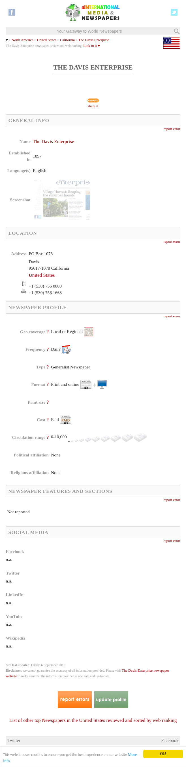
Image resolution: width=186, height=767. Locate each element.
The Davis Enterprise (93, 40)
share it (93, 106)
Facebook (169, 740)
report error (172, 129)
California (67, 40)
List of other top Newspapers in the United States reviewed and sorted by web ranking (93, 720)
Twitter (14, 740)
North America (22, 40)
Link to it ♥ (91, 46)
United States (46, 40)
